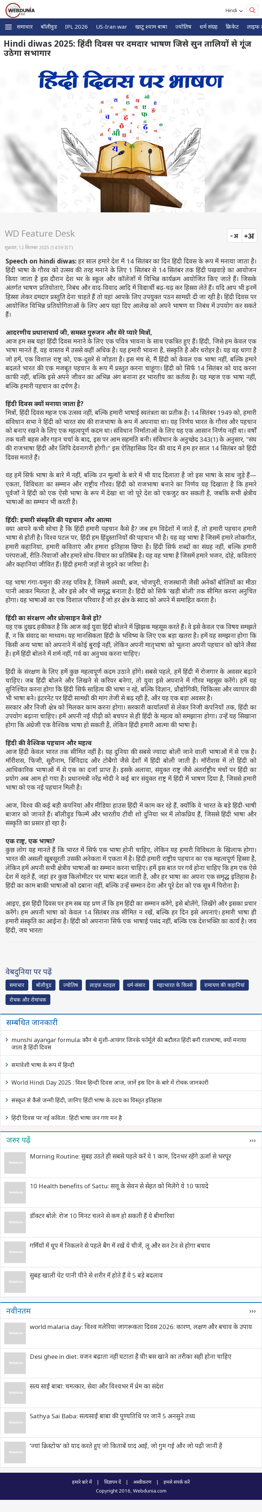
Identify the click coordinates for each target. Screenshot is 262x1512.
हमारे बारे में (82, 1482)
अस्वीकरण (142, 1482)
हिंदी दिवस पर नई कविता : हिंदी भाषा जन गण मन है (66, 1118)
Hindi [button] (232, 10)
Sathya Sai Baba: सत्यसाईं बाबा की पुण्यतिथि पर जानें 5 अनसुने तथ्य (112, 1416)
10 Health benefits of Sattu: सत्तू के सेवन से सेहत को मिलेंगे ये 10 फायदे (119, 1186)
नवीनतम (18, 1311)
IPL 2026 (76, 26)
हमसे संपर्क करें (177, 1482)
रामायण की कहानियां (224, 984)
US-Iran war (111, 26)
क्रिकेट (232, 26)
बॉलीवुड (49, 26)
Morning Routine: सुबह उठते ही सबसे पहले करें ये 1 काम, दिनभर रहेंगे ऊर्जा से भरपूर (130, 1156)
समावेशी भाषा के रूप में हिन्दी (42, 1065)
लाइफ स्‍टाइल (102, 984)
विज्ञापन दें (112, 1482)
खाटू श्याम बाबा (151, 26)
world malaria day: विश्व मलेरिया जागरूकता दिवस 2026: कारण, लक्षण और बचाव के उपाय (141, 1326)
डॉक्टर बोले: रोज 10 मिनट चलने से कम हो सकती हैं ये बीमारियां (102, 1215)
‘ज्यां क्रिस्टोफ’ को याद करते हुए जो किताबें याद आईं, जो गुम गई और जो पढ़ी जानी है (126, 1445)
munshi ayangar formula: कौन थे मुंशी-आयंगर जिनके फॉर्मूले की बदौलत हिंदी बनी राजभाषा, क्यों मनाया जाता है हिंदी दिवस (128, 1043)
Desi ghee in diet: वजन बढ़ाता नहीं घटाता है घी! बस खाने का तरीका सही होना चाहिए (131, 1356)
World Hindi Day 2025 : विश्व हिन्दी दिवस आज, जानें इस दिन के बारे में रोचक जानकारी (109, 1082)
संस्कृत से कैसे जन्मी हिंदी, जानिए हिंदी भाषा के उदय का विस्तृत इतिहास (86, 1100)
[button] (8, 27)
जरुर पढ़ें (18, 1140)
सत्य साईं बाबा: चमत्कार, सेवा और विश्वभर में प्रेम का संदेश (97, 1386)
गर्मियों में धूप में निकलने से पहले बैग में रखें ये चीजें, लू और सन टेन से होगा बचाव (120, 1245)
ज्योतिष (183, 26)
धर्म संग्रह (209, 26)
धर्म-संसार (136, 984)
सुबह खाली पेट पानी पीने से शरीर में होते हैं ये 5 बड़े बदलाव (96, 1275)
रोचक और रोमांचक (28, 999)
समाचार (25, 26)
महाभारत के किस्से (175, 984)
